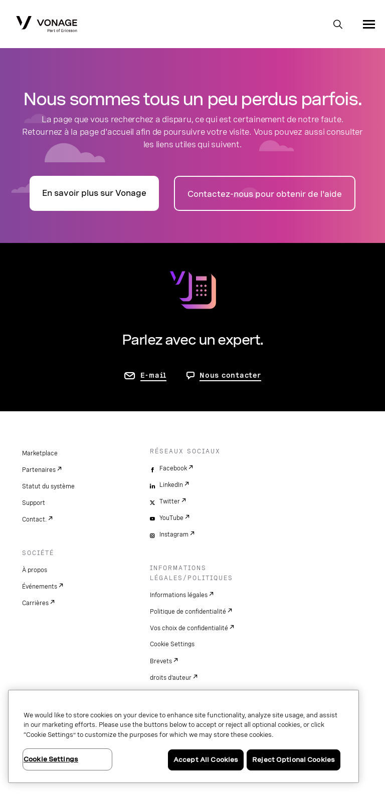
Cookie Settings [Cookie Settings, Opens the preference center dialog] (51, 759)
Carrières (35, 603)
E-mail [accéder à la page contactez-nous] (153, 375)
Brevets (161, 661)
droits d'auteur (170, 677)
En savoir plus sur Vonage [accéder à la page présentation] (94, 193)
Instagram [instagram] (173, 534)
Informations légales (179, 595)
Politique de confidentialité (188, 611)
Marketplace (40, 453)
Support (33, 502)
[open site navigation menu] (369, 24)
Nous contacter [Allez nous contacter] (230, 375)
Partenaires (39, 469)
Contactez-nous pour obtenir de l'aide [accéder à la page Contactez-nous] (264, 194)
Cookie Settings (172, 644)
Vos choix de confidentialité (189, 628)
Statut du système (48, 486)
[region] (183, 736)
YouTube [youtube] (171, 517)
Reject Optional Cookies (293, 759)
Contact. (34, 519)
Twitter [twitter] (169, 501)
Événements (39, 586)
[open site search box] (338, 25)
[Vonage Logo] (46, 25)
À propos (34, 570)
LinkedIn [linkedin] (171, 484)
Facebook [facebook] (173, 468)
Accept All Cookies (205, 759)
